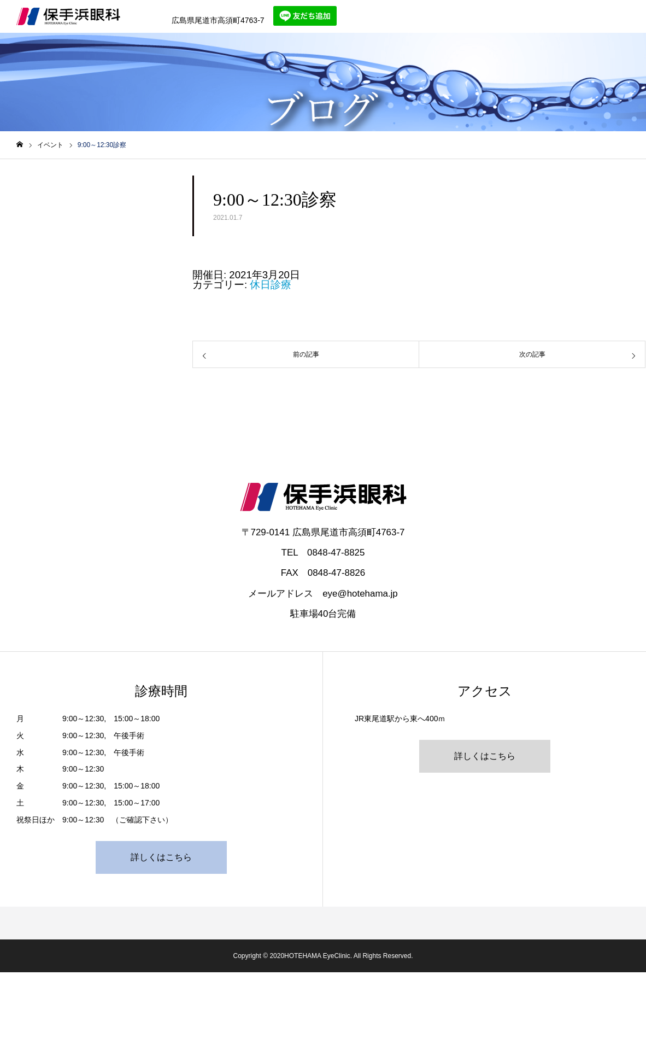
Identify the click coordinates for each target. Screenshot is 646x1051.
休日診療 (270, 284)
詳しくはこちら (161, 857)
